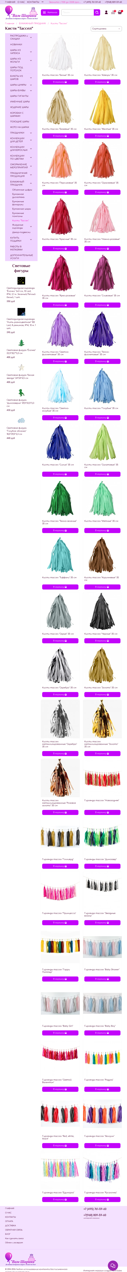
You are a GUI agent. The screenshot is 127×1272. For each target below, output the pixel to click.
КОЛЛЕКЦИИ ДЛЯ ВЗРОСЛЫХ (18, 148)
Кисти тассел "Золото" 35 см (101, 688)
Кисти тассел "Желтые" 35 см (101, 129)
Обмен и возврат (14, 1243)
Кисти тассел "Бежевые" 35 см (59, 129)
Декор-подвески (21, 232)
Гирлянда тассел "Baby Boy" (100, 1026)
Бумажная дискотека (18, 195)
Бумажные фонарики (18, 203)
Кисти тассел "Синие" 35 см (58, 465)
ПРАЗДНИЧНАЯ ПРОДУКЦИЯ (18, 174)
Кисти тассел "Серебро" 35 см (59, 688)
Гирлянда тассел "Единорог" (58, 1193)
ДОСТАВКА (10, 1226)
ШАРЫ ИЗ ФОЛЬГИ (15, 60)
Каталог (50, 12)
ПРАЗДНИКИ (17, 133)
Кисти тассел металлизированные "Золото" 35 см (101, 744)
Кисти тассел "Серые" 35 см (58, 634)
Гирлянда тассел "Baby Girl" (57, 1026)
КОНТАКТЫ (33, 2)
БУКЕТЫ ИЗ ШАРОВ (16, 77)
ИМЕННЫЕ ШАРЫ (20, 102)
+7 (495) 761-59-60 (92, 2)
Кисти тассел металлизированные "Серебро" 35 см (59, 744)
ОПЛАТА (9, 1221)
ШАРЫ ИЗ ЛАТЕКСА (15, 51)
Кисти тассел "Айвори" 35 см (100, 75)
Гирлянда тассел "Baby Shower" (101, 969)
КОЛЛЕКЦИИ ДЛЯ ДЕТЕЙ (17, 140)
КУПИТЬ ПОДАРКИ (15, 239)
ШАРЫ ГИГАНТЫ (19, 96)
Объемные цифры (22, 190)
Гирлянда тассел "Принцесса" (59, 913)
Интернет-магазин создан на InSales (102, 1271)
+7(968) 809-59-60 (113, 2)
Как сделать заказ (14, 1238)
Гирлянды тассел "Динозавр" (100, 859)
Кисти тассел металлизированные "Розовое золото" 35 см (59, 803)
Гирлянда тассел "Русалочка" (100, 1193)
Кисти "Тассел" (20, 220)
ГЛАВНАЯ (10, 2)
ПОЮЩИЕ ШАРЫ (19, 122)
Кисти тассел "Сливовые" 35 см (102, 296)
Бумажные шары (21, 209)
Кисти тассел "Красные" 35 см (59, 239)
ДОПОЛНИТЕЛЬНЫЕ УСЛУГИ (21, 257)
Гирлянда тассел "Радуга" (98, 1080)
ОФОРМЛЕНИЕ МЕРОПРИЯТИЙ (19, 166)
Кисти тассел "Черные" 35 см (100, 634)
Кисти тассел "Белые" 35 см (58, 75)
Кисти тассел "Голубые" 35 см (101, 408)
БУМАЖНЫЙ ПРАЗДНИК (32, 23)
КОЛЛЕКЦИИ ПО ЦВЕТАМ (17, 157)
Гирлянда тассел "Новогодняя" (101, 800)
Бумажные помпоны (18, 214)
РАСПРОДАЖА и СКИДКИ (19, 37)
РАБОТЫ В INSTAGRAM (16, 248)
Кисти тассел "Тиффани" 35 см (59, 577)
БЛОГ (7, 1234)
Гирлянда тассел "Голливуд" (58, 859)
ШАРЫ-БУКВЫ (17, 90)
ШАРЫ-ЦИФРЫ (18, 85)
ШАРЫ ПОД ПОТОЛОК (16, 69)
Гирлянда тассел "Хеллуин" (99, 1136)
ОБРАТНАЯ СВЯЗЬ (13, 1230)
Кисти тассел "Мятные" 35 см (101, 521)
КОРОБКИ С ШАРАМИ (17, 114)
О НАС (21, 2)
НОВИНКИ (16, 44)
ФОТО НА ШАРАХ (19, 127)
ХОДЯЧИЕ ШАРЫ (19, 107)
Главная (9, 23)
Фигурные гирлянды (17, 226)
